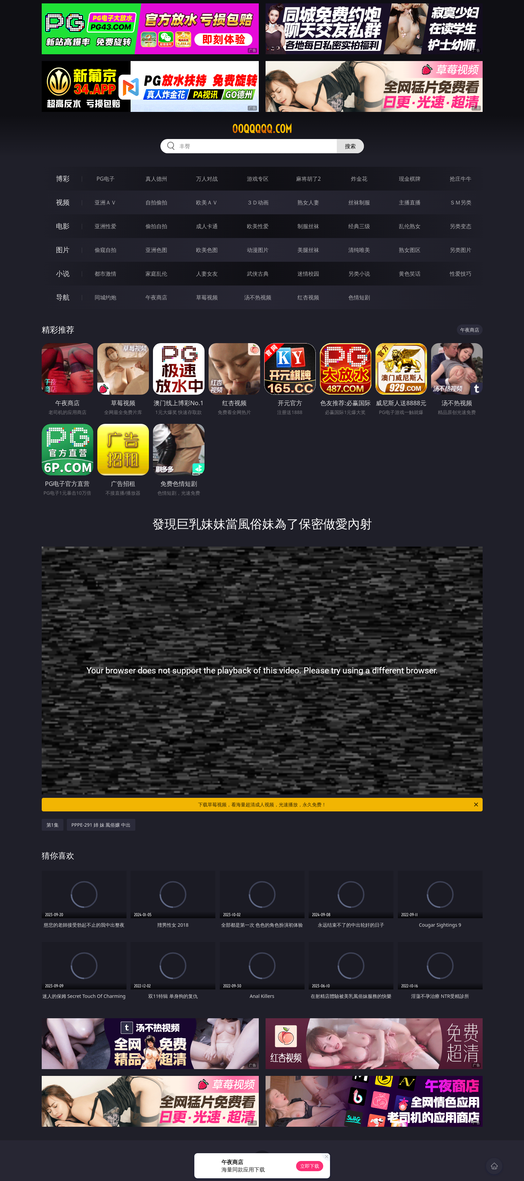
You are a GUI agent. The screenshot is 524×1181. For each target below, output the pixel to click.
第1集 (52, 825)
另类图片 (460, 250)
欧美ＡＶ (207, 202)
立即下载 (309, 1166)
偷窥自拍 (105, 250)
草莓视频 (207, 297)
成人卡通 (207, 226)
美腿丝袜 (308, 250)
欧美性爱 (258, 226)
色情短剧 (359, 297)
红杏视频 (308, 297)
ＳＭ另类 (460, 202)
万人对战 (207, 178)
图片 (63, 249)
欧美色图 (207, 250)
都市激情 (105, 273)
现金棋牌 (410, 178)
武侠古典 (258, 273)
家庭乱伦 (156, 273)
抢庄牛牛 (460, 178)
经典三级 (359, 226)
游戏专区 (258, 178)
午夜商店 (156, 297)
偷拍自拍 (156, 226)
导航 (63, 297)
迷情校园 (308, 273)
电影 (63, 226)
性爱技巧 (460, 273)
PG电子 (106, 178)
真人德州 (156, 178)
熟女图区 (410, 250)
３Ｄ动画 (258, 202)
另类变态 (460, 226)
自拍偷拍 (156, 202)
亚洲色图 (156, 250)
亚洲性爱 (105, 226)
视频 (63, 202)
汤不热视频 (257, 297)
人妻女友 (207, 273)
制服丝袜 (308, 226)
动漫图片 (258, 250)
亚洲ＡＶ (105, 202)
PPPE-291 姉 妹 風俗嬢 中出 (101, 825)
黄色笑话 (410, 273)
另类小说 (359, 273)
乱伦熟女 (410, 226)
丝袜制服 (359, 202)
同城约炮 (105, 297)
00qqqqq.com (262, 129)
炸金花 (359, 178)
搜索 (350, 146)
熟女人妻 (308, 202)
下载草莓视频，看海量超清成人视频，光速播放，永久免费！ (338, 805)
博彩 (63, 178)
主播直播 (410, 202)
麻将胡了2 (308, 178)
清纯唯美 (359, 250)
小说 (63, 273)
